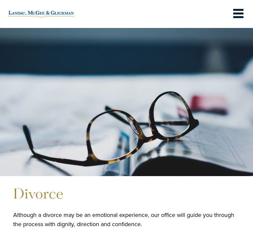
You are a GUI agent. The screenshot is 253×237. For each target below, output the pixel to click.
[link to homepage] (41, 14)
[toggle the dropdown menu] (238, 14)
